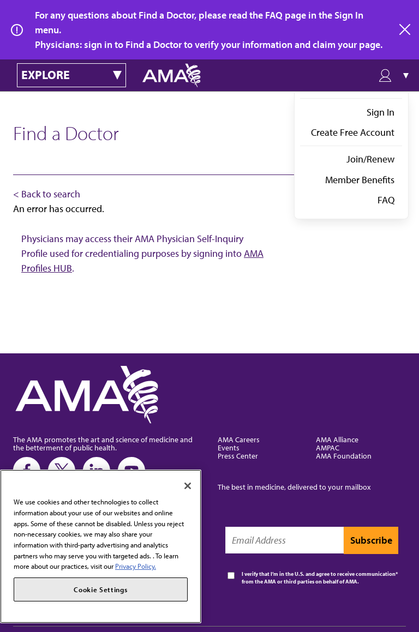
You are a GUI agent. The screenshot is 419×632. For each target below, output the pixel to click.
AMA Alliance (337, 439)
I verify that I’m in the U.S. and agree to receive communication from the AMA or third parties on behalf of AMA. (319, 577)
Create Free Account (352, 132)
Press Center (238, 455)
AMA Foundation (344, 455)
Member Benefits (359, 179)
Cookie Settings (100, 589)
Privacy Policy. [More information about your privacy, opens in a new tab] (135, 566)
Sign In (380, 112)
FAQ (386, 200)
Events (229, 447)
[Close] (188, 486)
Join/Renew (370, 159)
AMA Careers (239, 439)
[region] (100, 546)
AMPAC (327, 447)
